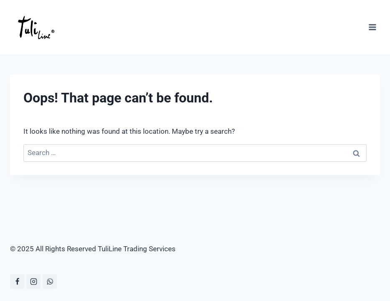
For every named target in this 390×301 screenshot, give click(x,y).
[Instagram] (33, 281)
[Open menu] (372, 26)
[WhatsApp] (50, 281)
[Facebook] (17, 281)
